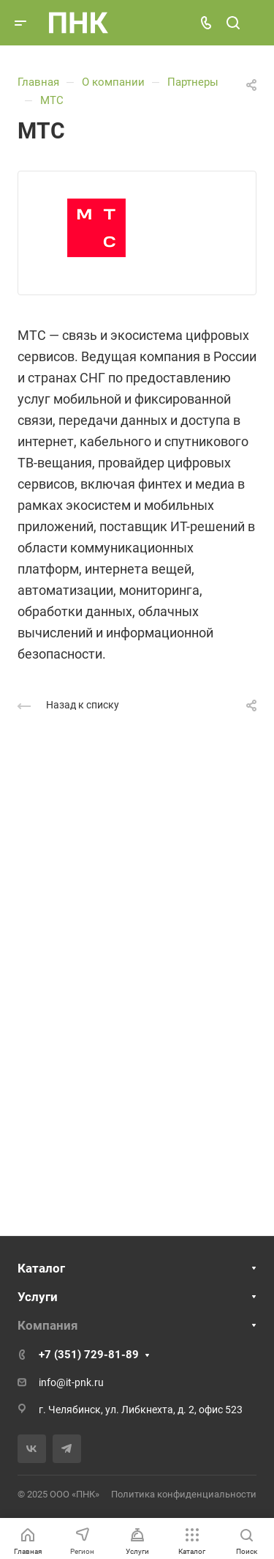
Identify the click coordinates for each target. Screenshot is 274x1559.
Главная (38, 82)
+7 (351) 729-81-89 (89, 1354)
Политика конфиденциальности (183, 1494)
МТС (52, 100)
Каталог (41, 1268)
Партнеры (192, 82)
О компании (113, 82)
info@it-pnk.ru (71, 1382)
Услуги (38, 1296)
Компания (48, 1325)
